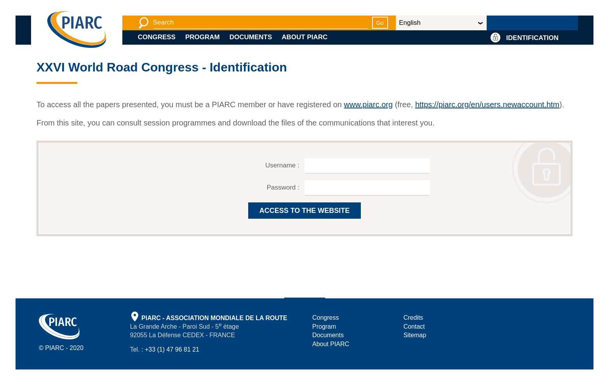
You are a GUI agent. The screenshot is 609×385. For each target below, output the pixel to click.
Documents (251, 37)
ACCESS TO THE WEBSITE (304, 210)
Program (202, 37)
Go (380, 23)
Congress (157, 37)
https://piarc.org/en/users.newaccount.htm (487, 104)
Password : (284, 187)
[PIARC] (77, 30)
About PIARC (304, 37)
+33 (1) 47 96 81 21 (172, 349)
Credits (413, 317)
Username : (283, 165)
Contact (414, 326)
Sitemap (415, 335)
